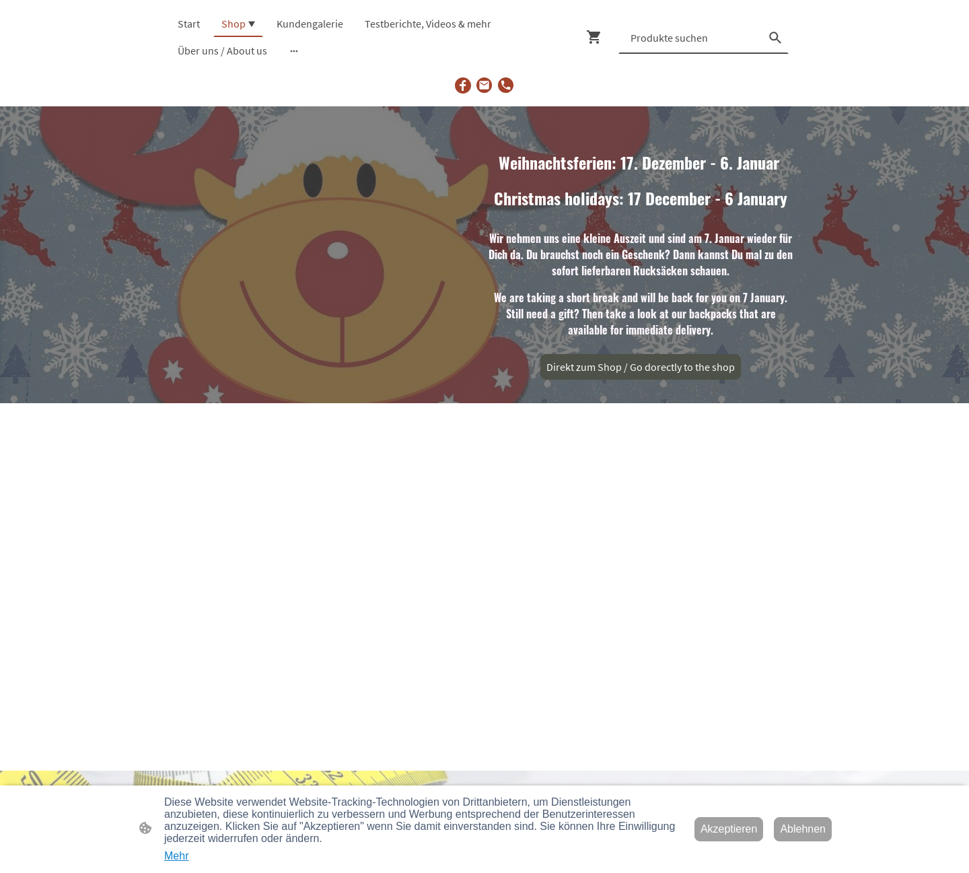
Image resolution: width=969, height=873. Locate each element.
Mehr (176, 856)
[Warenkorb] (597, 37)
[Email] (484, 85)
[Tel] (506, 85)
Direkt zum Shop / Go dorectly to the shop (640, 367)
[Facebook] (463, 85)
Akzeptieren (729, 829)
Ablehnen (803, 829)
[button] (775, 38)
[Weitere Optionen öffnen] (294, 50)
